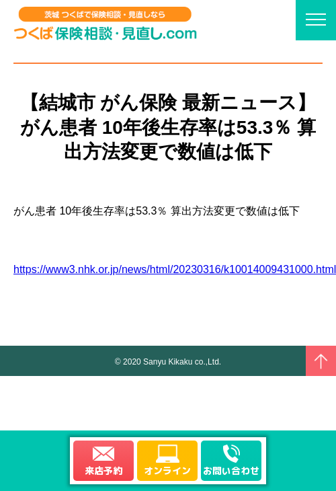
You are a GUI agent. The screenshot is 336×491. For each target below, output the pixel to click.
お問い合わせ (231, 470)
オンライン (167, 470)
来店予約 (103, 470)
